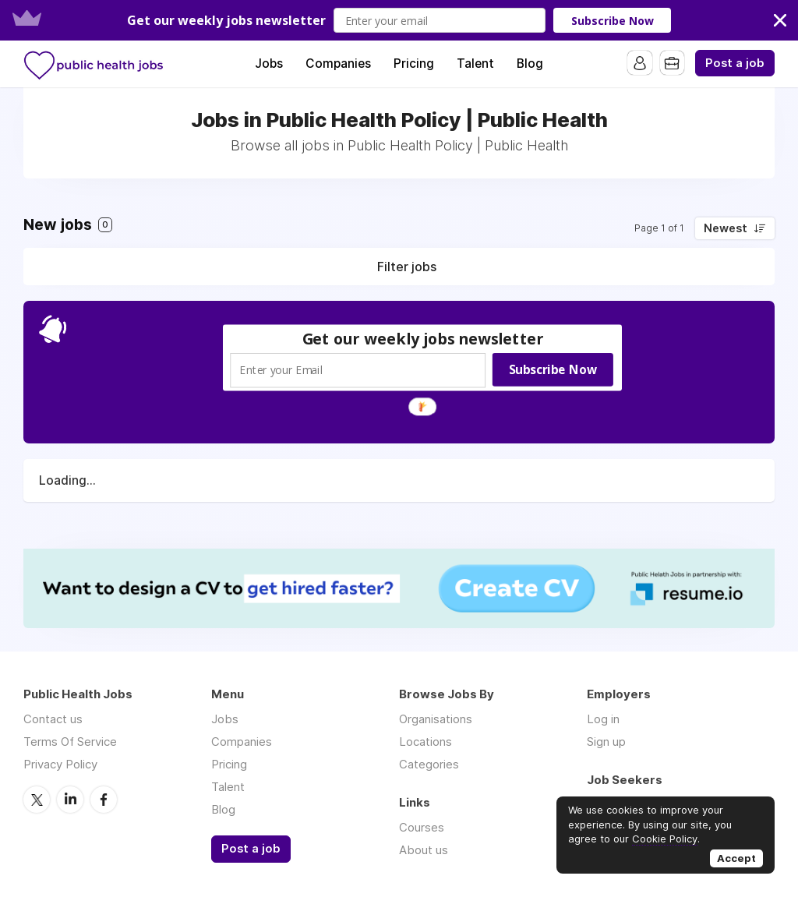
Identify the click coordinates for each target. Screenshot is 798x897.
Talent (475, 63)
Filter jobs (406, 266)
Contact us (53, 719)
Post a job (734, 63)
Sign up (606, 741)
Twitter (36, 799)
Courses (421, 827)
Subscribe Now (612, 20)
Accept (736, 858)
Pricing (414, 63)
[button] (399, 20)
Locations (425, 741)
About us (423, 849)
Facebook (103, 799)
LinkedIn (70, 799)
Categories (429, 764)
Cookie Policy (664, 838)
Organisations (435, 719)
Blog (530, 63)
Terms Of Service (70, 741)
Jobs (269, 63)
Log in (603, 719)
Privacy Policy (60, 764)
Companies (338, 63)
